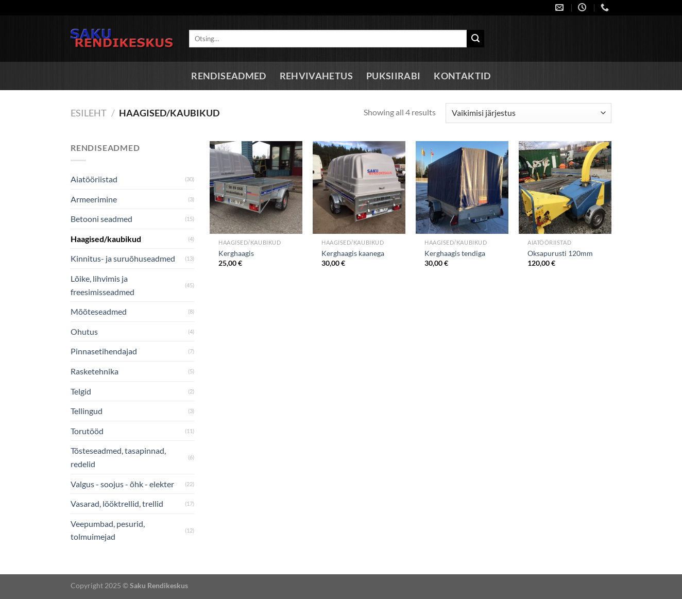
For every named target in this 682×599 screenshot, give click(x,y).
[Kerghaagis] (256, 187)
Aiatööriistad (94, 179)
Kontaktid (462, 76)
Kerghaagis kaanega (352, 253)
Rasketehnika (94, 371)
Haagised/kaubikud (106, 239)
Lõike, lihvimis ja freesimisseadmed (102, 285)
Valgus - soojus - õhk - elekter (122, 484)
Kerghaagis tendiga (454, 253)
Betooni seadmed (101, 219)
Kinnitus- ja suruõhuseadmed (123, 258)
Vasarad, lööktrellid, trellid (117, 503)
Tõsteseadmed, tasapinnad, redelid (118, 457)
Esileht (89, 112)
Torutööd (87, 431)
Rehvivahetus (316, 76)
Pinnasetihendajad (104, 351)
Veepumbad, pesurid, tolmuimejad (108, 530)
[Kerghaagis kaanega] (359, 187)
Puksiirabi (393, 76)
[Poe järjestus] (528, 113)
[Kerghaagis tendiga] (462, 187)
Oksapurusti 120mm (560, 253)
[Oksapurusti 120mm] (565, 187)
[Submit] (475, 38)
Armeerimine (94, 199)
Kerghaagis (236, 253)
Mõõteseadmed (99, 311)
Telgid (81, 391)
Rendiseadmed (228, 76)
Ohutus (84, 331)
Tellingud (87, 411)
